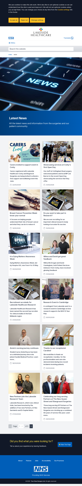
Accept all (13, 20)
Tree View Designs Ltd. (38, 481)
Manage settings (37, 20)
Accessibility (46, 461)
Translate (69, 38)
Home (10, 54)
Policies (28, 461)
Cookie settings (64, 10)
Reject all (24, 20)
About (20, 461)
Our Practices (59, 461)
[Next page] (31, 426)
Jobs (36, 461)
